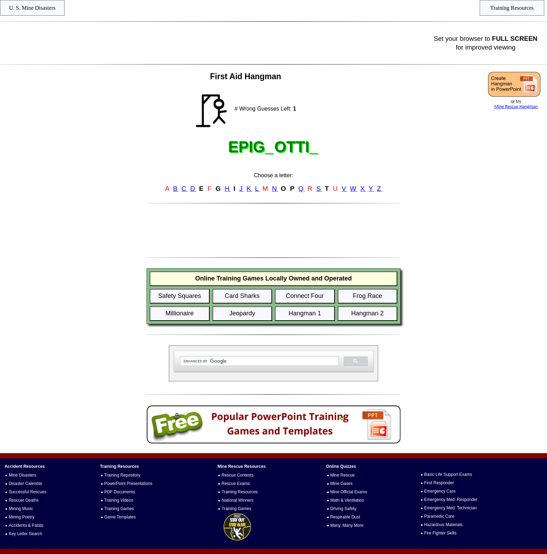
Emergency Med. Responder (451, 499)
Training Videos (118, 500)
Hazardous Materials (443, 524)
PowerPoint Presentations (128, 483)
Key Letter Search (25, 533)
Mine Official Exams (348, 491)
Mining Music (21, 508)
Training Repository (122, 475)
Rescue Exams (236, 483)
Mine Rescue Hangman (516, 107)
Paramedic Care (439, 516)
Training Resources (240, 491)
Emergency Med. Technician (450, 508)
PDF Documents (119, 491)
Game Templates (120, 517)
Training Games (119, 508)
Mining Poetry (21, 517)
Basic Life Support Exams (448, 474)
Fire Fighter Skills (440, 533)
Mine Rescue (342, 475)
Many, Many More (347, 525)
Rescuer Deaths (24, 500)
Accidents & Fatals (26, 525)
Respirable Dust (345, 517)
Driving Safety (343, 508)
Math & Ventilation (347, 500)
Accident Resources (25, 466)
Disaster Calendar (25, 483)
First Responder (439, 482)
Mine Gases (341, 483)
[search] (258, 361)
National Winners (237, 500)
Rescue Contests (237, 475)
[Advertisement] (218, 43)
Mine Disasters (22, 475)
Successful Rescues (27, 491)
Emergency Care (440, 491)
